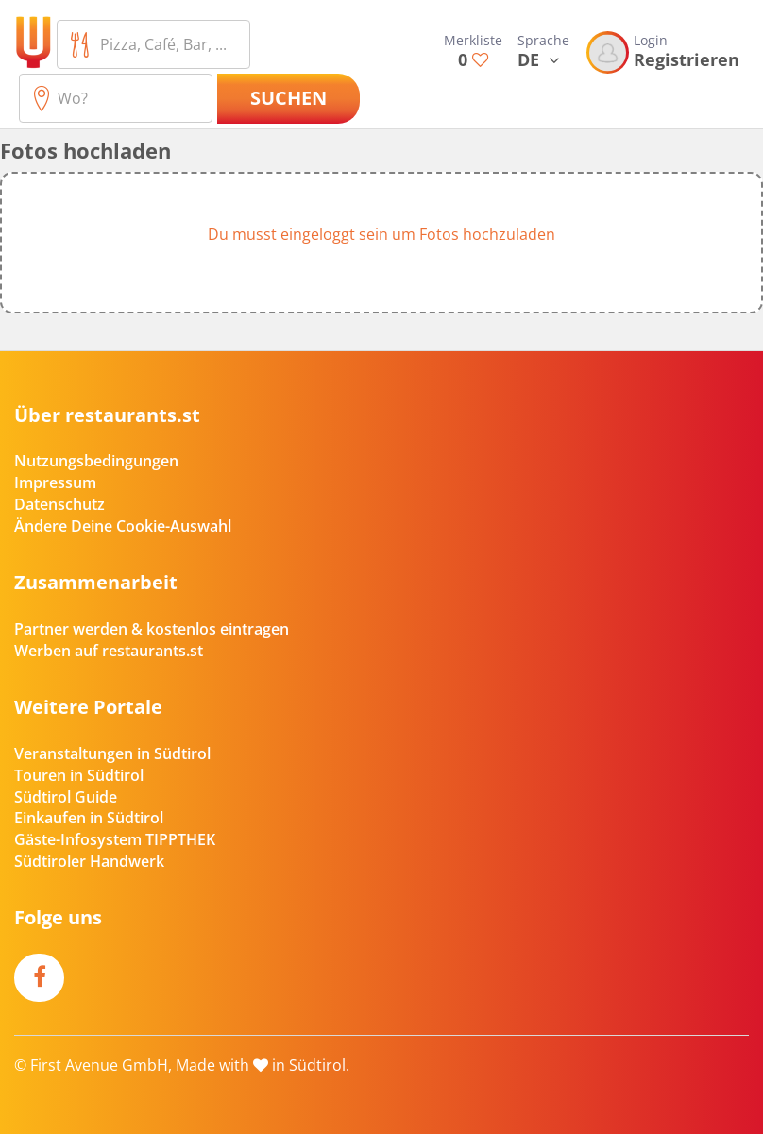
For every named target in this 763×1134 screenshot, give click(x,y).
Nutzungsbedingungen (96, 460)
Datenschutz (59, 504)
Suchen (288, 97)
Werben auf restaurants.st (108, 650)
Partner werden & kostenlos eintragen (151, 628)
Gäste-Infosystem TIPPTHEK (114, 839)
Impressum (55, 482)
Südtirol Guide (65, 797)
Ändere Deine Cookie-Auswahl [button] (122, 526)
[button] (381, 242)
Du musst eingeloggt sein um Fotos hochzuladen (381, 234)
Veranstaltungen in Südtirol (112, 753)
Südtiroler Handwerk (89, 861)
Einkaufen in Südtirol (88, 817)
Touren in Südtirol (79, 775)
